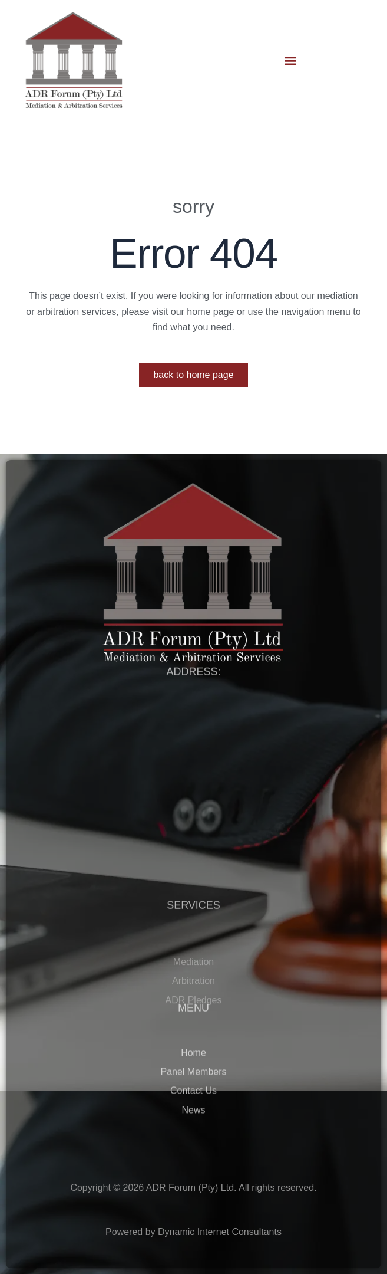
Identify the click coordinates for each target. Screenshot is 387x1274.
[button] (290, 60)
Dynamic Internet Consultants (220, 1232)
